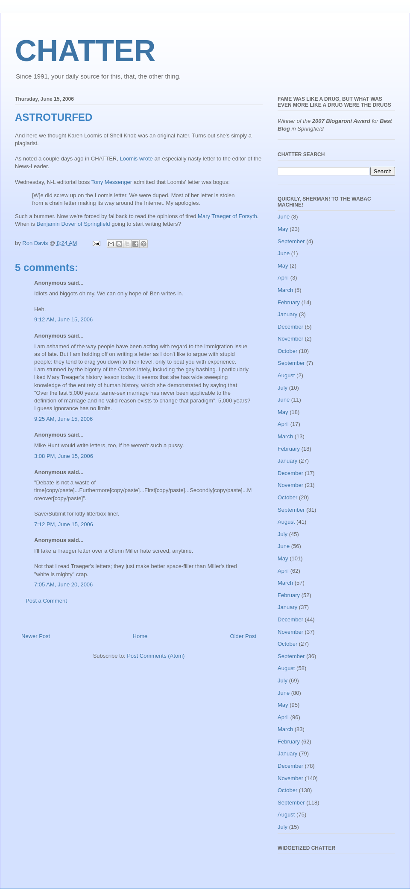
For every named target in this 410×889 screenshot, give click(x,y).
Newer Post (35, 636)
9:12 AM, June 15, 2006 (63, 319)
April (283, 277)
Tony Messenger (111, 182)
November (290, 338)
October (287, 351)
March (285, 290)
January (287, 314)
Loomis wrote (136, 158)
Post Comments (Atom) (155, 656)
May (283, 229)
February (289, 302)
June (284, 216)
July (282, 388)
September (291, 241)
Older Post (243, 636)
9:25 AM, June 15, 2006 (63, 419)
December (290, 327)
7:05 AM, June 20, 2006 (63, 584)
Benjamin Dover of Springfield (73, 224)
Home (140, 636)
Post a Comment (46, 601)
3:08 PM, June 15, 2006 (63, 456)
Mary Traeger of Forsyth (227, 216)
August (286, 375)
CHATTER (85, 50)
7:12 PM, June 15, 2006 (63, 524)
